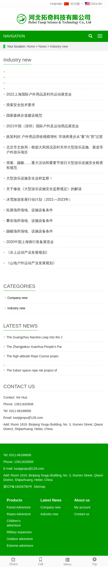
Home (31, 46)
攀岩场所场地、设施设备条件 (29, 221)
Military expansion (19, 532)
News (43, 46)
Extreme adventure (20, 545)
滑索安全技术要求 (20, 105)
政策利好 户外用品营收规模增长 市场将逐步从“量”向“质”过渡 (54, 137)
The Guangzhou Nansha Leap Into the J (34, 337)
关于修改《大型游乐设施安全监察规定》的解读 (44, 189)
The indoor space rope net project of (31, 370)
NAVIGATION (14, 36)
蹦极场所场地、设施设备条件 (29, 231)
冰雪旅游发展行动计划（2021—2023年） (39, 199)
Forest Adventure (19, 507)
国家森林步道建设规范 (24, 115)
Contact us (81, 514)
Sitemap (39, 486)
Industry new (58, 46)
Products (14, 500)
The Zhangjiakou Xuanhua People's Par (34, 346)
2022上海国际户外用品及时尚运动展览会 (39, 94)
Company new (17, 298)
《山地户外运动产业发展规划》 (31, 263)
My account (82, 507)
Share (13, 561)
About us (82, 500)
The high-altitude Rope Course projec (32, 356)
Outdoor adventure (20, 539)
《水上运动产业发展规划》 (27, 252)
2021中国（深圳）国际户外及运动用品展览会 (42, 126)
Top (94, 561)
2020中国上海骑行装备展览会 (30, 242)
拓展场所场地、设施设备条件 (29, 210)
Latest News (51, 500)
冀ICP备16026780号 (17, 486)
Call (40, 561)
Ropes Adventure (19, 514)
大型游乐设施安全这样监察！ (29, 178)
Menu (67, 561)
